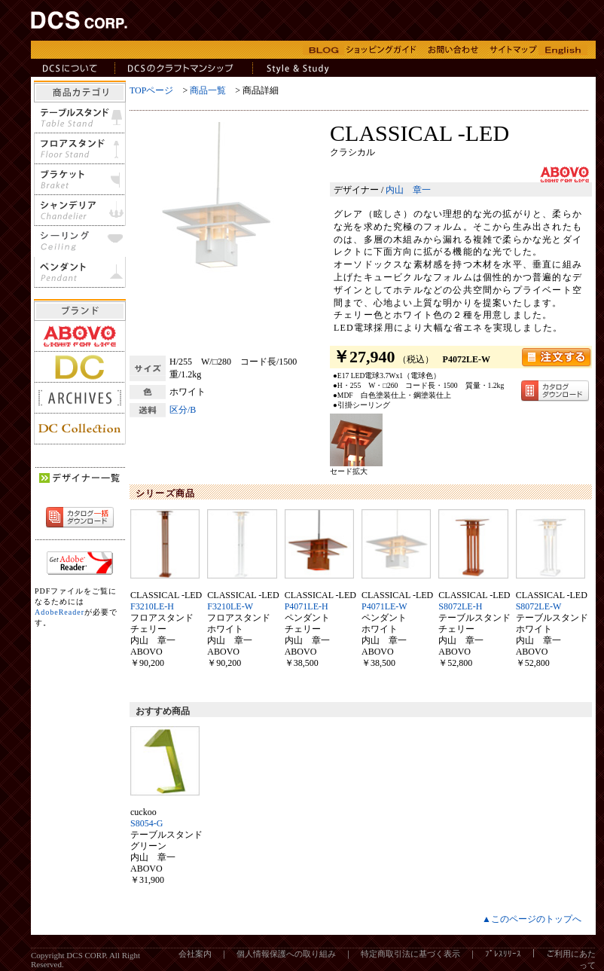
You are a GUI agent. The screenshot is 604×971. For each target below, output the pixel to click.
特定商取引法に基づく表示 (410, 953)
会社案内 (195, 953)
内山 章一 (408, 190)
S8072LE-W (539, 606)
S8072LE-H (460, 606)
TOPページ (151, 90)
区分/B (182, 410)
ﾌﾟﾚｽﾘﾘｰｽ (503, 953)
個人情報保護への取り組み (286, 953)
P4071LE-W (384, 606)
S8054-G (146, 823)
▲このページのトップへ (531, 919)
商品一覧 (208, 90)
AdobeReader (59, 612)
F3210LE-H (152, 606)
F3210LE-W (230, 606)
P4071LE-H (306, 606)
